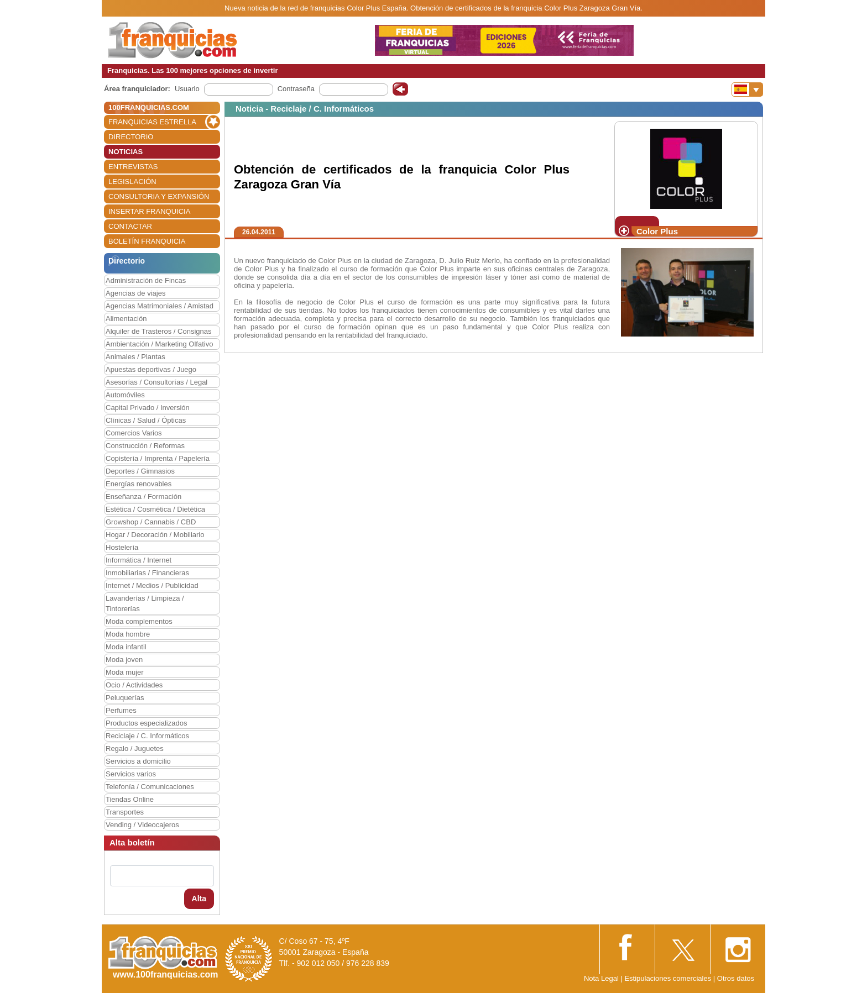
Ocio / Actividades (134, 685)
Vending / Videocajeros (142, 825)
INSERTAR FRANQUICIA (149, 211)
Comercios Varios (134, 433)
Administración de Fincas (146, 280)
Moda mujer (125, 672)
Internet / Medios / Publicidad (152, 585)
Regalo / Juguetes (135, 748)
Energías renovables (138, 484)
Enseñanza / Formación (143, 496)
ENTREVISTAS (133, 166)
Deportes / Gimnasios (140, 471)
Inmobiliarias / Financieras (147, 573)
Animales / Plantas (135, 357)
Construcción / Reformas (145, 446)
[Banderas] (747, 89)
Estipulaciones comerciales (668, 978)
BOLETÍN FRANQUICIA (146, 241)
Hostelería (122, 547)
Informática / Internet (138, 560)
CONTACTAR (130, 226)
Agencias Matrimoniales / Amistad (159, 306)
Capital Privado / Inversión (148, 407)
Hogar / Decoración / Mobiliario (155, 534)
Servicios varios (131, 774)
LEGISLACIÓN (132, 181)
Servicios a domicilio (138, 761)
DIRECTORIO (130, 137)
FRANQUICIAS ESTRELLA (152, 122)
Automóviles (125, 395)
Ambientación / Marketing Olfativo (159, 344)
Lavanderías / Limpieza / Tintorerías (145, 603)
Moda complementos (139, 621)
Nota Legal (601, 978)
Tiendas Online (130, 799)
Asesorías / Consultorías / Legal (156, 382)
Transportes (125, 812)
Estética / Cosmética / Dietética (155, 509)
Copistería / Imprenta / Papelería (158, 458)
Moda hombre (128, 634)
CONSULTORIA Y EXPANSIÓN (158, 196)
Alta (199, 898)
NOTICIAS (125, 152)
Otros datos (735, 978)
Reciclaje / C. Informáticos (147, 736)
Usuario (187, 89)
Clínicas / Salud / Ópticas (146, 420)
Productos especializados (146, 723)
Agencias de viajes (135, 293)
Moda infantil (126, 647)
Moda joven (124, 659)
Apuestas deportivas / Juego (151, 369)
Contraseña (296, 89)
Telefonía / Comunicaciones (150, 786)
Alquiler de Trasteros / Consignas (158, 331)
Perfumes (121, 710)
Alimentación (126, 318)
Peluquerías (125, 697)
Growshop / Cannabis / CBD (151, 522)
